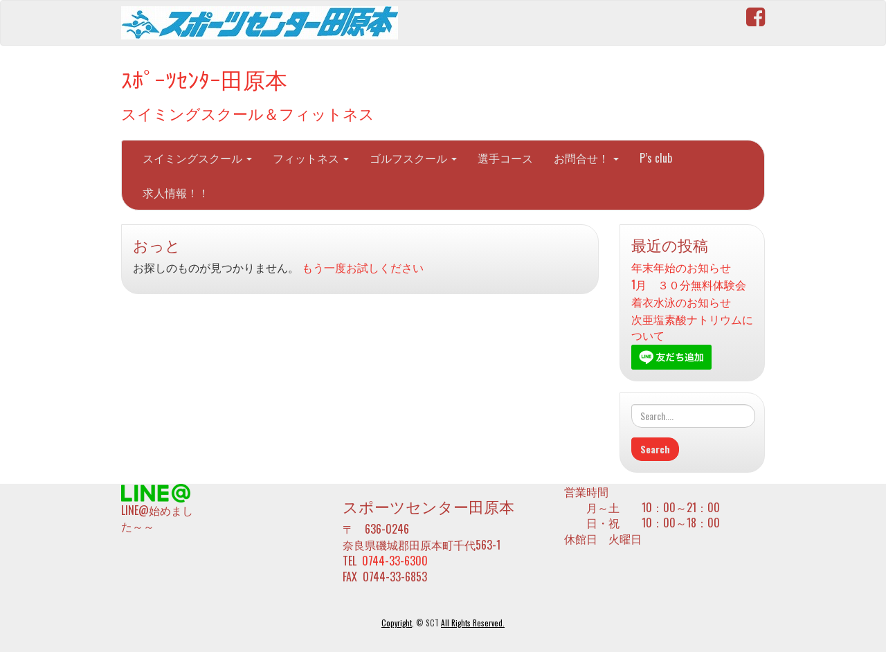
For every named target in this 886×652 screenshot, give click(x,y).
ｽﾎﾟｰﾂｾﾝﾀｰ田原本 (204, 78)
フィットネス (311, 158)
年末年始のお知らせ (681, 267)
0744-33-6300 (395, 560)
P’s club (656, 158)
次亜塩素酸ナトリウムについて (692, 327)
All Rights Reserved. (473, 622)
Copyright (396, 622)
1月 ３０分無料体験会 (688, 285)
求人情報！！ (176, 192)
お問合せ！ (586, 158)
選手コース (505, 158)
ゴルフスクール (413, 158)
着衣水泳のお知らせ (681, 302)
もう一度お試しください (363, 267)
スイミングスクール (197, 158)
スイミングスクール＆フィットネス (247, 112)
